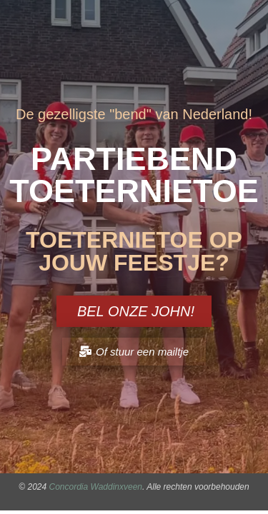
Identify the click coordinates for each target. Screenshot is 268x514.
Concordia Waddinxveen (96, 487)
